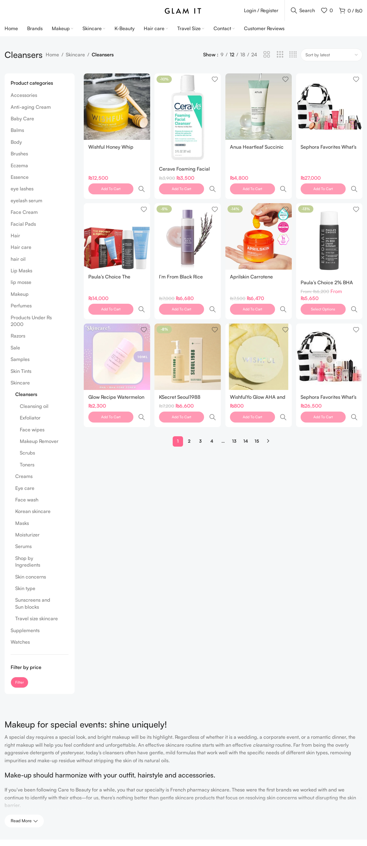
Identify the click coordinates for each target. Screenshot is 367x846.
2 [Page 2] (189, 406)
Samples (20, 366)
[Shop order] (331, 61)
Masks (22, 529)
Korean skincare (33, 518)
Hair (15, 242)
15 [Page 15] (257, 406)
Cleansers (26, 401)
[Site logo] (183, 13)
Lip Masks (21, 277)
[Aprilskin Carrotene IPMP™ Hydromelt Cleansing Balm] (258, 228)
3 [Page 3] (200, 406)
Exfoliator (30, 424)
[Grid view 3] (280, 61)
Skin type (25, 595)
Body (16, 148)
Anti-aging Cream (31, 113)
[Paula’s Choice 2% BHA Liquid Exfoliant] (329, 231)
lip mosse (21, 289)
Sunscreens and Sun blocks (32, 610)
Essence (20, 183)
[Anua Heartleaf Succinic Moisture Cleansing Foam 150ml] (258, 112)
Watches (20, 648)
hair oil (18, 265)
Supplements (25, 637)
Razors (18, 342)
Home (52, 61)
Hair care (21, 253)
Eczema (19, 172)
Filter (19, 688)
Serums (23, 553)
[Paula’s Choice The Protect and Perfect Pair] (116, 228)
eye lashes (22, 195)
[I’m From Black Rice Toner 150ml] (187, 228)
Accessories (24, 101)
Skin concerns (30, 583)
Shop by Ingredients (27, 567)
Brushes (19, 160)
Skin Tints (21, 377)
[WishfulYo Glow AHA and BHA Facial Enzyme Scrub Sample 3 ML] (258, 336)
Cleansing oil (34, 412)
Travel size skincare (36, 625)
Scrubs (27, 459)
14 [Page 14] (245, 406)
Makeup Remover (39, 447)
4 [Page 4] (211, 406)
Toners (27, 471)
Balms (17, 137)
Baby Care (22, 125)
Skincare (75, 61)
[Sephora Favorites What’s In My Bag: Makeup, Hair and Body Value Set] (329, 112)
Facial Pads (23, 230)
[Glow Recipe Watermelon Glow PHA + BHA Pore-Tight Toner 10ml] (116, 336)
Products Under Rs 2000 (31, 327)
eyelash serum (26, 207)
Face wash (26, 506)
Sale (15, 354)
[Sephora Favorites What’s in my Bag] (329, 336)
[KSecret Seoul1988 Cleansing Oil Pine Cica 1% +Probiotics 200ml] (187, 336)
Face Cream (24, 218)
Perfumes (21, 312)
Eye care (24, 494)
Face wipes (32, 436)
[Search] (303, 14)
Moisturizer (27, 541)
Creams (24, 483)
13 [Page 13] (234, 406)
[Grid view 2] (266, 61)
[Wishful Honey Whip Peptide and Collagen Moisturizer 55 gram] (116, 112)
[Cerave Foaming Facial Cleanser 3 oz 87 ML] (187, 123)
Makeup (20, 300)
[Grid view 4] (293, 61)
